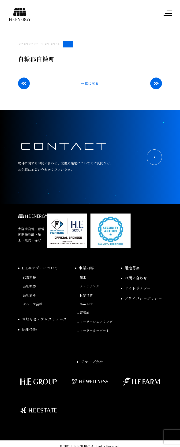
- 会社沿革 (28, 295)
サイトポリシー (136, 288)
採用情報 (27, 329)
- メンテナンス (88, 286)
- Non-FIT (85, 304)
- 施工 (81, 277)
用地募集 (130, 268)
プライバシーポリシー (141, 298)
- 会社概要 (28, 286)
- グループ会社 (31, 304)
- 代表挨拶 (28, 277)
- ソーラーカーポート (93, 330)
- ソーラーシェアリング (94, 321)
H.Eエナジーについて (38, 268)
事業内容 (84, 268)
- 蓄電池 (83, 313)
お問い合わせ (134, 278)
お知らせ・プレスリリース (42, 319)
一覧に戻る (90, 83)
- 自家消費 (85, 295)
